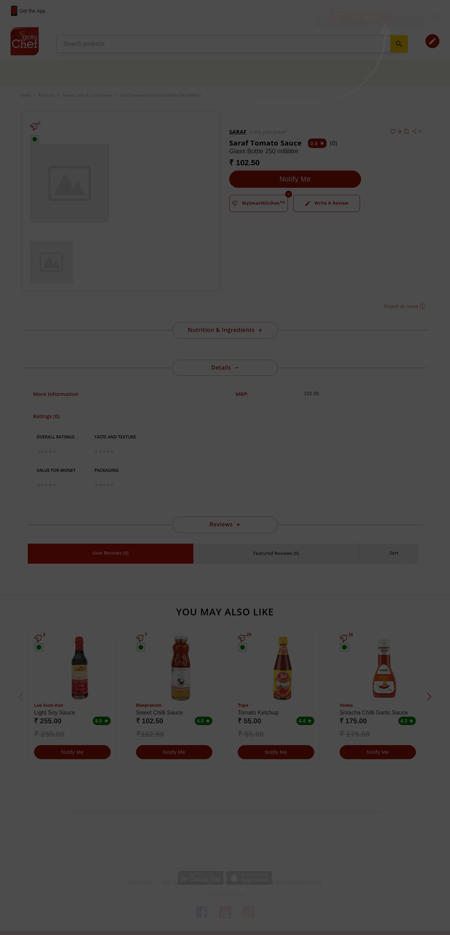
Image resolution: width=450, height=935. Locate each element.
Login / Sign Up (364, 17)
